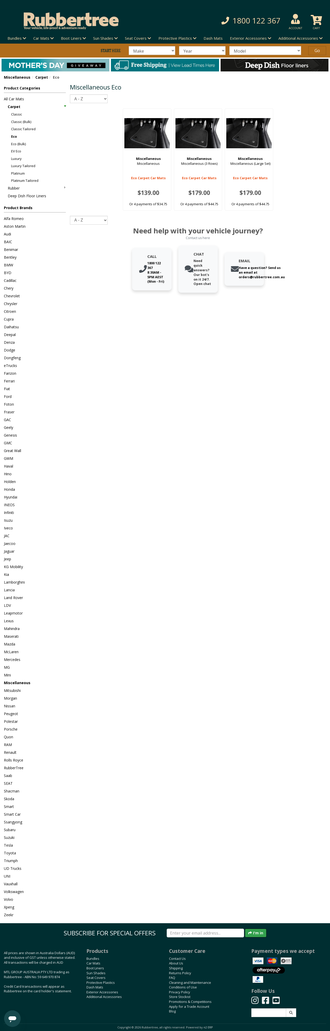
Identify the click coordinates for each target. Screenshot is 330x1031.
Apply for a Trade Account (189, 1006)
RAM (8, 744)
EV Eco (16, 151)
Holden (10, 481)
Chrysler (10, 303)
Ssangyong (13, 822)
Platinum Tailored (24, 180)
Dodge (9, 350)
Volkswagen (14, 891)
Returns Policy (180, 973)
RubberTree (13, 767)
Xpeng (9, 907)
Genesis (10, 435)
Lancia (9, 589)
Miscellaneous (17, 77)
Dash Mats (213, 38)
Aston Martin (15, 226)
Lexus (9, 620)
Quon (8, 736)
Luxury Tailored (23, 165)
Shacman (11, 791)
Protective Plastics (100, 982)
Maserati (11, 636)
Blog (172, 1011)
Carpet (41, 77)
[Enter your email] (205, 933)
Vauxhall (11, 883)
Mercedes (12, 659)
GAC (7, 419)
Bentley (10, 257)
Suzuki (9, 837)
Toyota (10, 852)
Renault (10, 752)
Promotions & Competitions (190, 1001)
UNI (7, 876)
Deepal (10, 334)
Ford (8, 396)
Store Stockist (179, 996)
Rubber (37, 188)
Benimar (11, 249)
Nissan (9, 705)
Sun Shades (96, 973)
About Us (176, 963)
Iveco (8, 528)
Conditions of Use (183, 987)
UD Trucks (12, 868)
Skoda (9, 798)
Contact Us (177, 958)
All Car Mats (14, 98)
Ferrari (9, 381)
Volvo (8, 899)
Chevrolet (12, 295)
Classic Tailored (23, 129)
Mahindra (12, 628)
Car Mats (93, 963)
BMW (8, 265)
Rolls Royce (13, 760)
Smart (9, 806)
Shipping (176, 968)
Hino (8, 473)
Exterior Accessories (102, 992)
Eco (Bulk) (18, 144)
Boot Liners (95, 968)
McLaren (11, 651)
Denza (9, 342)
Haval (8, 466)
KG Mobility (13, 566)
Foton (9, 404)
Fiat (7, 388)
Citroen (10, 311)
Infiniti (9, 512)
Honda (9, 489)
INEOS (9, 504)
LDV (7, 605)
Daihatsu (11, 326)
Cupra (9, 319)
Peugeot (11, 713)
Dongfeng (12, 357)
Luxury (16, 158)
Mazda (9, 644)
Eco (14, 136)
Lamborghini (14, 582)
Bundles (92, 958)
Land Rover (13, 597)
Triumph (11, 860)
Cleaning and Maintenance (190, 982)
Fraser (9, 412)
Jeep (7, 559)
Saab (8, 775)
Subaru (9, 829)
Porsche (11, 729)
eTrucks (10, 365)
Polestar (11, 721)
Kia (6, 574)
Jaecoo (9, 543)
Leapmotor (13, 613)
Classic (16, 114)
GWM (8, 458)
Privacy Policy (179, 992)
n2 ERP (208, 1027)
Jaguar (9, 551)
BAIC (8, 241)
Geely (8, 427)
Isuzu (8, 520)
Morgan (10, 698)
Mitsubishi (12, 690)
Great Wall (12, 450)
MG (7, 667)
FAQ (172, 977)
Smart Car (12, 814)
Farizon (10, 373)
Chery (8, 288)
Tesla (8, 845)
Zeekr (8, 914)
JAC (7, 535)
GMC (8, 442)
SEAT (8, 783)
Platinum (18, 173)
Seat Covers (96, 977)
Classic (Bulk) (21, 121)
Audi (7, 234)
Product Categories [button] (22, 88)
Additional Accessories (104, 996)
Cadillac (10, 280)
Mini (7, 675)
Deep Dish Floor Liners (27, 195)
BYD (7, 272)
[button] (234, 20)
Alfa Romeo (14, 218)
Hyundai (10, 497)
